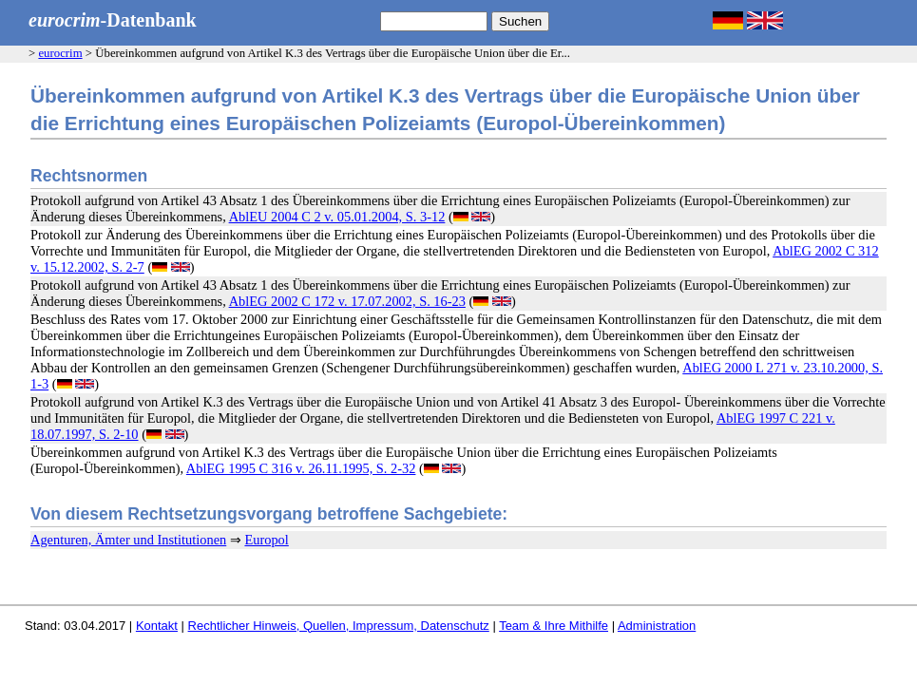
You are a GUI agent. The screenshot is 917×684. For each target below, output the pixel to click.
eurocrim (60, 53)
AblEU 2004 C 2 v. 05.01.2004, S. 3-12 (337, 216)
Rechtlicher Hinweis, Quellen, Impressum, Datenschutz (338, 625)
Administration (657, 625)
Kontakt (157, 625)
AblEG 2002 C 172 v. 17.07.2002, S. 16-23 (347, 301)
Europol (266, 539)
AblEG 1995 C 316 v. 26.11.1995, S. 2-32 (301, 468)
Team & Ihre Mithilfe (553, 625)
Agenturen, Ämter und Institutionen (128, 539)
